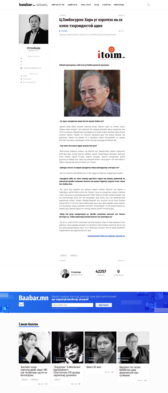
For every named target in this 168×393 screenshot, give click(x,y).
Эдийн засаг (72, 5)
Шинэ (24, 76)
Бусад (96, 5)
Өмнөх (62, 15)
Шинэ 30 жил (93, 367)
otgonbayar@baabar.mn (31, 68)
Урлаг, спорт (86, 5)
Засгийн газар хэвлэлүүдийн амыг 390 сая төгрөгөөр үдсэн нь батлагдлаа (34, 371)
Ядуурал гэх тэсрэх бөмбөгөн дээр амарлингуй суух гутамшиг (130, 371)
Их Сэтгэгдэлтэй (28, 82)
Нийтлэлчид (119, 5)
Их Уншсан (26, 79)
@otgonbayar (34, 50)
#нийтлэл (74, 255)
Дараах (121, 15)
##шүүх (57, 379)
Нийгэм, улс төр (58, 5)
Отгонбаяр (64, 31)
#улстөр (24, 379)
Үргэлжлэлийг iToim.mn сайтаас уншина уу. (106, 236)
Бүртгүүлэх (103, 305)
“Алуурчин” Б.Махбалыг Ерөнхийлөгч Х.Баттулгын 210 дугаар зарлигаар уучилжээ (67, 371)
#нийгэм (63, 255)
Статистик (106, 5)
